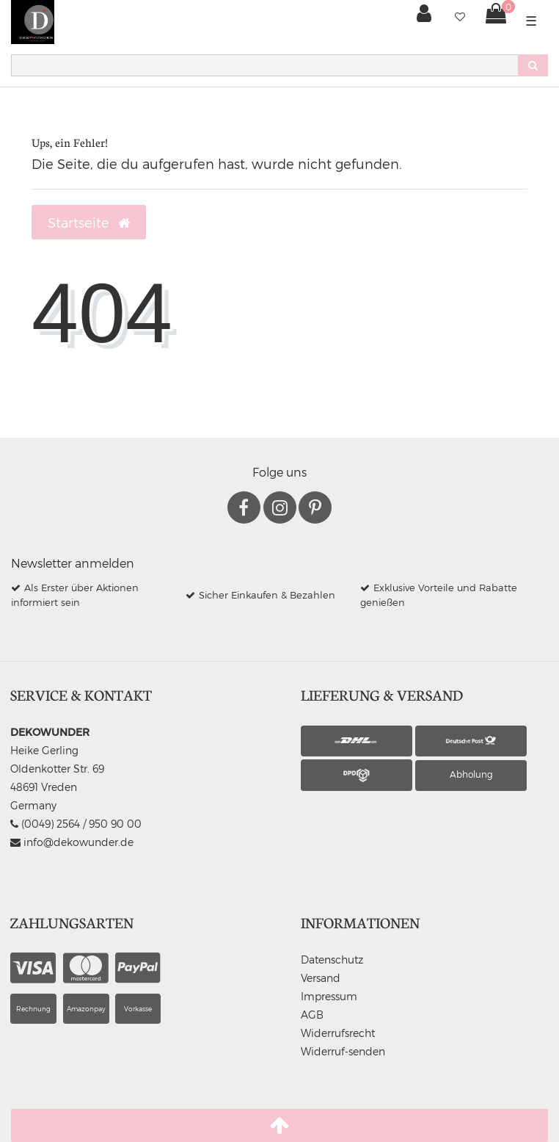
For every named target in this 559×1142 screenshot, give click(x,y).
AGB (312, 1014)
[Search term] (264, 65)
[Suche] (533, 65)
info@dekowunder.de (72, 842)
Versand (320, 978)
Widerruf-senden (343, 1051)
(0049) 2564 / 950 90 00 (76, 823)
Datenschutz (332, 959)
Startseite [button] (89, 222)
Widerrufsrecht (338, 1033)
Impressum (329, 996)
